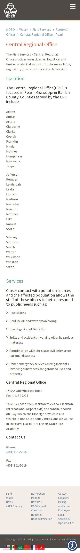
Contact (62, 493)
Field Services (41, 29)
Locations (63, 498)
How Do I (36, 502)
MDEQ (10, 29)
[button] (72, 545)
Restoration (38, 493)
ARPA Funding (14, 506)
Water (23, 29)
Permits (35, 498)
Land (9, 493)
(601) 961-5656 (16, 452)
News (9, 502)
